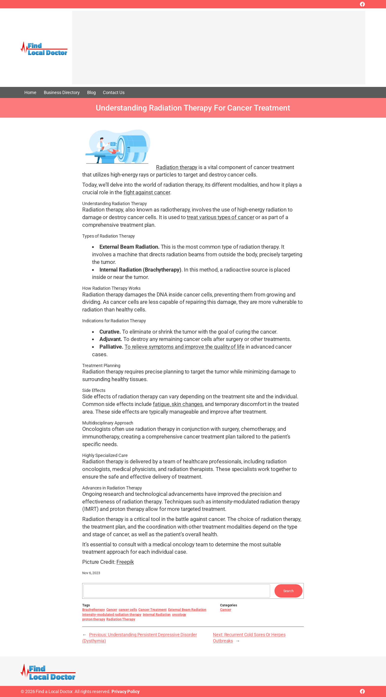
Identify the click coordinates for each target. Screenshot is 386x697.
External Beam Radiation (187, 610)
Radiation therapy (176, 167)
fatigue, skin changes (178, 404)
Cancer (111, 610)
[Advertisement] (218, 50)
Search (288, 591)
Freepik (125, 562)
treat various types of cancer (220, 217)
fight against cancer (147, 192)
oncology (179, 614)
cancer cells (128, 610)
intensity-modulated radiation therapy (111, 614)
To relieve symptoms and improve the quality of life (184, 347)
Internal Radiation (157, 614)
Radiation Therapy (120, 619)
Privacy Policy (126, 691)
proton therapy (93, 619)
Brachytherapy (93, 610)
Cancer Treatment (152, 610)
